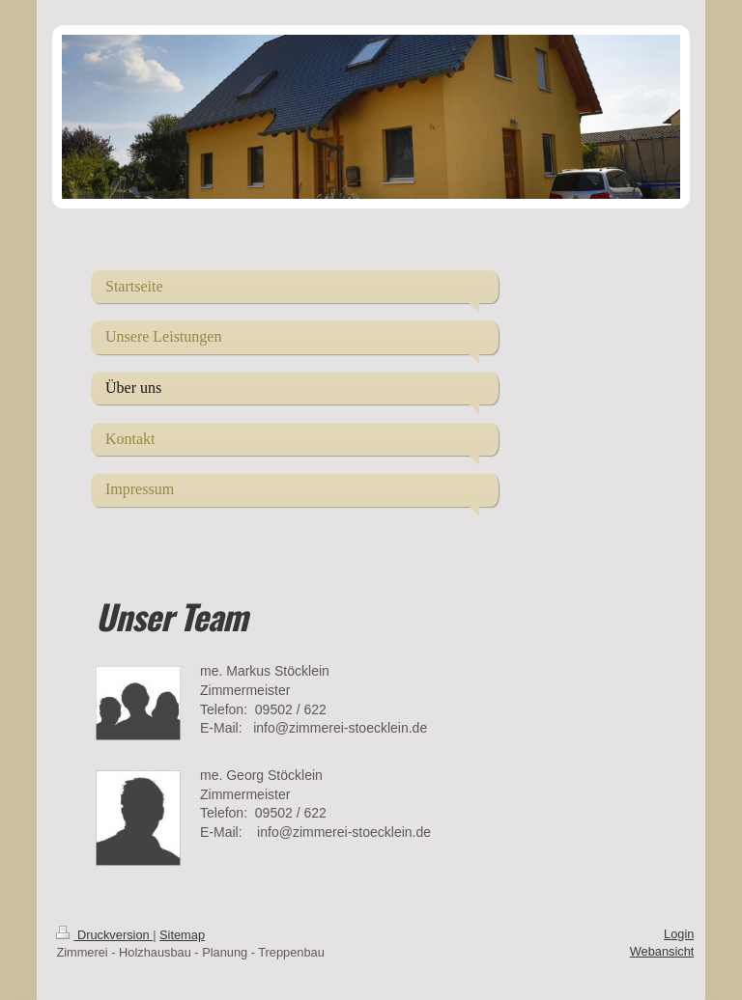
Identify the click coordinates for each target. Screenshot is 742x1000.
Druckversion (104, 935)
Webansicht (662, 951)
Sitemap (182, 935)
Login (679, 934)
